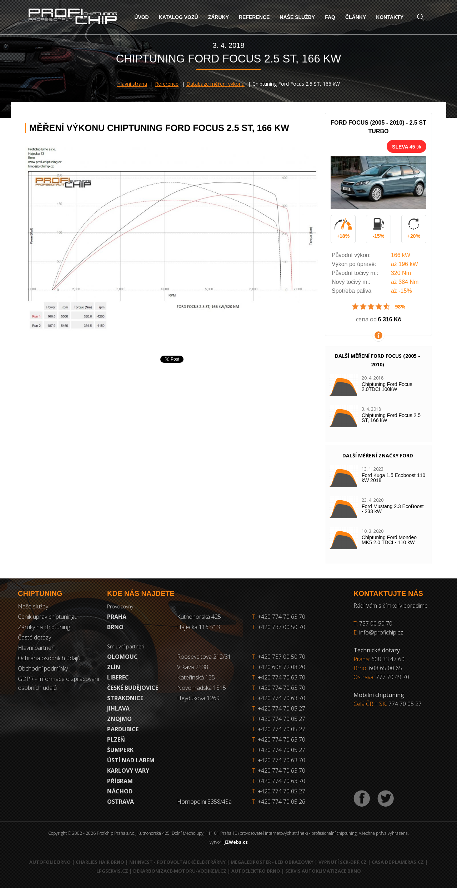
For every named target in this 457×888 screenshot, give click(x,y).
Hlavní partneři (36, 648)
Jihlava (118, 708)
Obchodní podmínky (43, 668)
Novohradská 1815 (201, 688)
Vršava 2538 (192, 667)
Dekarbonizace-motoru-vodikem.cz (179, 871)
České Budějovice (132, 688)
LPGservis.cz (112, 871)
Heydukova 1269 (198, 698)
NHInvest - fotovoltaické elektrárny (177, 862)
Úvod (141, 17)
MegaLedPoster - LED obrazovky (272, 862)
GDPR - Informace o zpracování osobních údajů (58, 683)
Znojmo (119, 719)
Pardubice (123, 729)
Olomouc (122, 657)
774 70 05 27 (405, 704)
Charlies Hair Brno (100, 862)
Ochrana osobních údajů (49, 658)
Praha (116, 617)
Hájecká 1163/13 (198, 627)
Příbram (120, 781)
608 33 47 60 (388, 659)
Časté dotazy (34, 637)
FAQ (330, 17)
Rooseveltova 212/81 (204, 657)
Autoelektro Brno (255, 871)
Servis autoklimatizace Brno (323, 871)
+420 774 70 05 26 (281, 802)
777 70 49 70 (392, 677)
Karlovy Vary (128, 770)
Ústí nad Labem (131, 760)
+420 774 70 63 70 (278, 617)
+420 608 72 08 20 (281, 667)
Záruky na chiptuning (44, 627)
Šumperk (120, 750)
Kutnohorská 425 (199, 617)
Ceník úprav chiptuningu (47, 617)
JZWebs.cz (236, 842)
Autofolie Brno (50, 862)
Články (355, 17)
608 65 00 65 (385, 668)
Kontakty (389, 17)
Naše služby (297, 17)
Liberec (118, 677)
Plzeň (116, 739)
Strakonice (125, 698)
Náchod (119, 791)
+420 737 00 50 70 (278, 627)
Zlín (113, 667)
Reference (254, 17)
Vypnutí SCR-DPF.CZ (342, 862)
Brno (115, 627)
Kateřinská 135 (196, 677)
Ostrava (120, 802)
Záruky (218, 17)
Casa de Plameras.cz (398, 862)
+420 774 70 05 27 (281, 708)
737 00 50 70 (375, 623)
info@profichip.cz (381, 632)
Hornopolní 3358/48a (204, 802)
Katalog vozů (178, 17)
